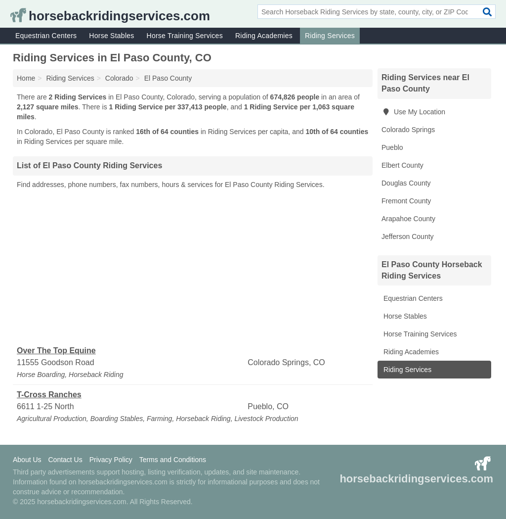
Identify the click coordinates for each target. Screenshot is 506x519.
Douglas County (406, 183)
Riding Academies (264, 36)
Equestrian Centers (46, 36)
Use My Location (413, 112)
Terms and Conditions (172, 460)
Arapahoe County (408, 219)
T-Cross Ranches (49, 394)
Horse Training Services (185, 36)
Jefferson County (407, 236)
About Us (27, 460)
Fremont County (406, 201)
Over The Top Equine (56, 350)
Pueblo (392, 147)
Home (26, 78)
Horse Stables (111, 36)
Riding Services (330, 36)
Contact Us (65, 460)
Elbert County (402, 165)
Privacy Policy (110, 460)
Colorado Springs (408, 130)
